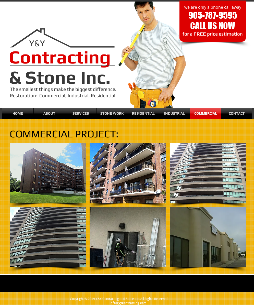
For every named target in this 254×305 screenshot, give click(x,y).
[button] (48, 173)
